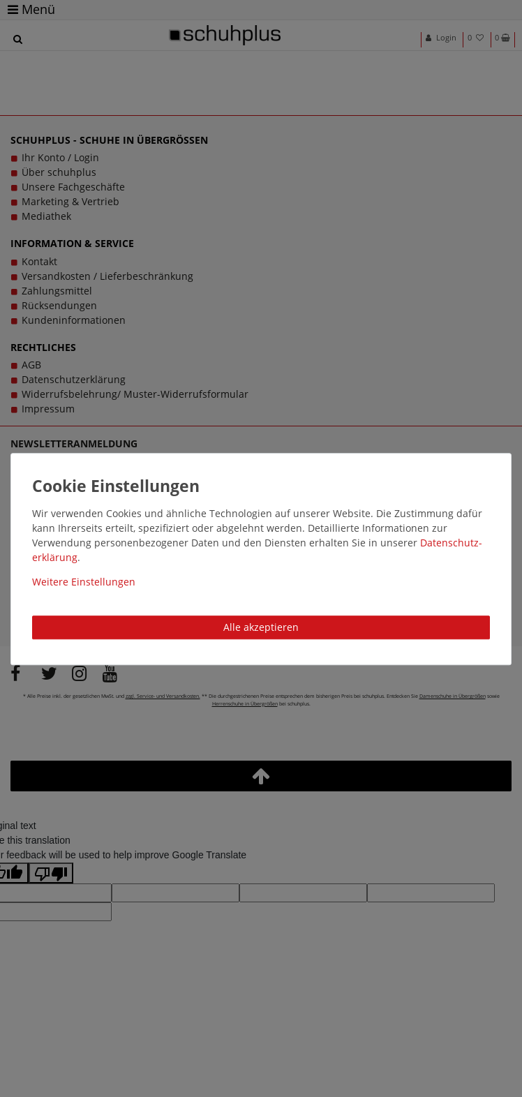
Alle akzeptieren (261, 627)
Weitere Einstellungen (83, 581)
